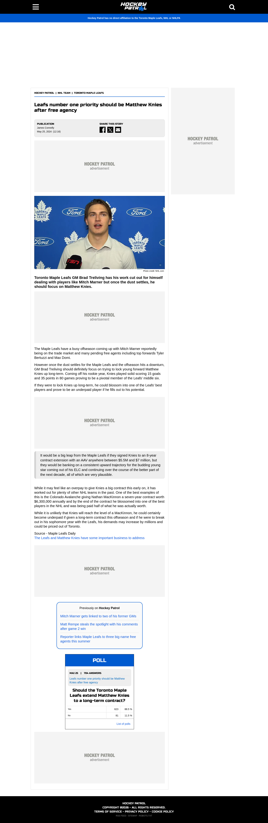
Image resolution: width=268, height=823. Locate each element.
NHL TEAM (64, 92)
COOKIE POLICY (163, 811)
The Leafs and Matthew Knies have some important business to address (89, 538)
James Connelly (45, 127)
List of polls (123, 723)
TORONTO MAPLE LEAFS (89, 92)
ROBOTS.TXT (145, 816)
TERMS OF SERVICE (108, 811)
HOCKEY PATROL (44, 92)
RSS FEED (121, 816)
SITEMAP (132, 816)
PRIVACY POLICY (137, 811)
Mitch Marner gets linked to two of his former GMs (98, 616)
